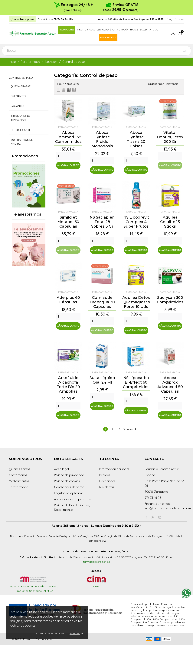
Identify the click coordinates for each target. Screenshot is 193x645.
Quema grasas (21, 86)
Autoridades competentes (72, 499)
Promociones (66, 29)
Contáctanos (45, 19)
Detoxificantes (21, 130)
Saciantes (18, 106)
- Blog (168, 18)
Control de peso (21, 77)
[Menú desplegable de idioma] (173, 34)
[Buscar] (96, 51)
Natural (153, 29)
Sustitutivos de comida (22, 142)
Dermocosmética (105, 29)
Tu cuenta (109, 459)
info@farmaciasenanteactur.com (168, 508)
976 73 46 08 (63, 19)
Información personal (114, 469)
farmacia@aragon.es (96, 561)
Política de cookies (22, 625)
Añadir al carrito (68, 165)
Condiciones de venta (69, 487)
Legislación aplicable (68, 493)
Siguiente (129, 429)
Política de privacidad (50, 633)
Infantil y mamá (86, 29)
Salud (143, 29)
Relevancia (173, 84)
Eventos (179, 18)
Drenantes (18, 96)
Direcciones (107, 481)
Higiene (134, 29)
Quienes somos (19, 469)
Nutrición (122, 29)
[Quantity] (68, 156)
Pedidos (104, 475)
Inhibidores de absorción (21, 118)
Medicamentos (108, 37)
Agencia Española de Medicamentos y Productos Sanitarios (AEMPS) (34, 585)
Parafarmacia (18, 487)
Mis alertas (106, 487)
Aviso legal (61, 469)
